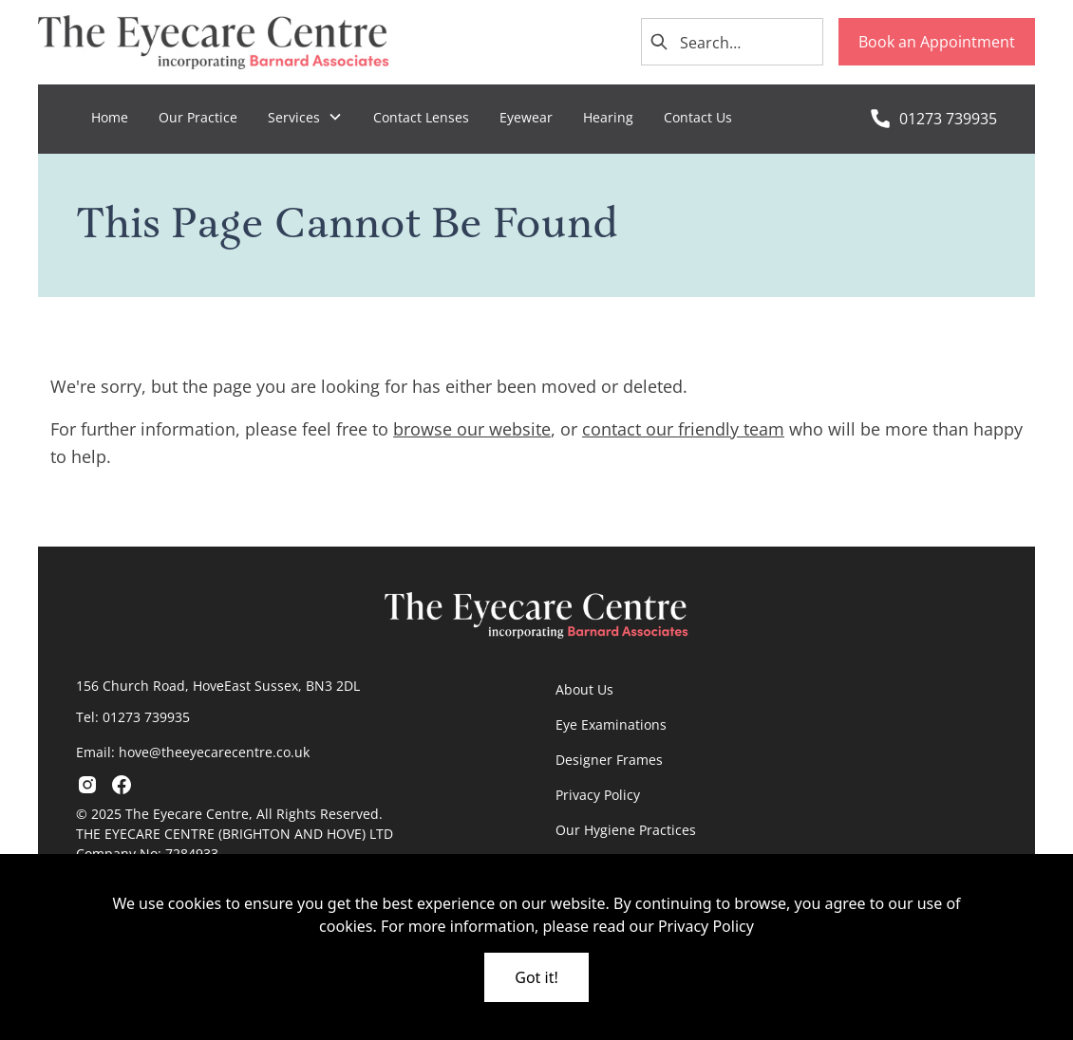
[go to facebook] (121, 784)
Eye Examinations (611, 724)
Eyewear (526, 117)
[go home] (213, 42)
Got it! (536, 977)
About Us (584, 689)
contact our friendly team (683, 429)
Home (109, 117)
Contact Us (698, 117)
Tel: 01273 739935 (133, 717)
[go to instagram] (87, 784)
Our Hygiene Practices (625, 830)
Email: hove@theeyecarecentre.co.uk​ (193, 752)
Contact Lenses (421, 117)
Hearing (608, 117)
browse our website (472, 429)
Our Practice (198, 117)
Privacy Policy (597, 795)
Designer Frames (609, 760)
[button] (305, 117)
